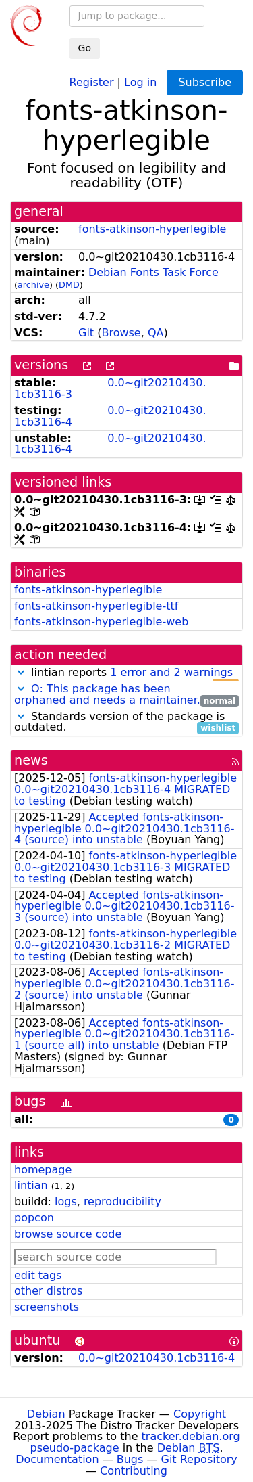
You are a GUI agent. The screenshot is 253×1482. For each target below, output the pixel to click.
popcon (34, 1217)
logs (66, 1201)
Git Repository (199, 1459)
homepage (43, 1169)
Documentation (57, 1459)
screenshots (46, 1307)
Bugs (130, 1459)
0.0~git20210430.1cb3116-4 (110, 416)
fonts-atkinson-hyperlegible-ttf (96, 606)
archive (33, 284)
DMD (69, 284)
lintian (31, 1185)
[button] (21, 672)
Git (86, 332)
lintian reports (126, 673)
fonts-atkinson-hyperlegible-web (101, 621)
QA (156, 332)
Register (91, 81)
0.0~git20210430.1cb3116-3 (110, 388)
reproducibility (122, 1201)
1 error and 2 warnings (171, 672)
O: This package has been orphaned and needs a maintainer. (107, 694)
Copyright (199, 1414)
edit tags (37, 1275)
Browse (120, 332)
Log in (140, 81)
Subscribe (204, 82)
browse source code (67, 1234)
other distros (48, 1290)
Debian (46, 1414)
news (31, 760)
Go (84, 48)
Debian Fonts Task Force (153, 272)
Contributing (133, 1470)
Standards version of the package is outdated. (126, 722)
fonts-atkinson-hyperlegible (152, 229)
